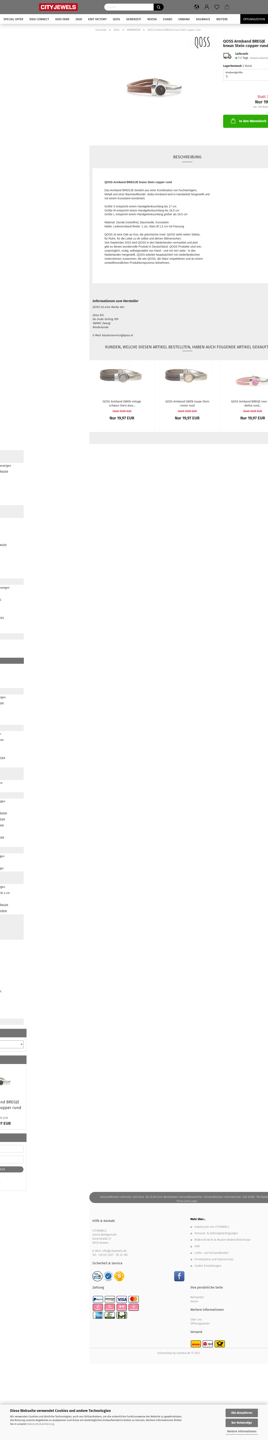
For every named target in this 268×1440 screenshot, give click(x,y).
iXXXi (79, 19)
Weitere (222, 19)
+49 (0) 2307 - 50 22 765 (113, 1255)
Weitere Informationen (241, 1431)
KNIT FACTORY (97, 19)
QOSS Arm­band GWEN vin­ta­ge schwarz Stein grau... (122, 403)
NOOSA (152, 19)
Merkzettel (197, 1297)
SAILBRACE (203, 19)
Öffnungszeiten (200, 1323)
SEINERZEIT (133, 19)
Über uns (196, 1319)
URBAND (184, 19)
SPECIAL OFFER (13, 19)
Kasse (194, 1301)
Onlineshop (164, 1353)
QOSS (116, 19)
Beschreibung (187, 156)
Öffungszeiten (254, 19)
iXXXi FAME (62, 19)
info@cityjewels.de (114, 1251)
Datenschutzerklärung (40, 1423)
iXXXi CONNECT (39, 19)
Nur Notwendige (241, 1422)
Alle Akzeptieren (241, 1413)
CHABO (167, 19)
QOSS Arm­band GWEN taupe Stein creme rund (187, 403)
